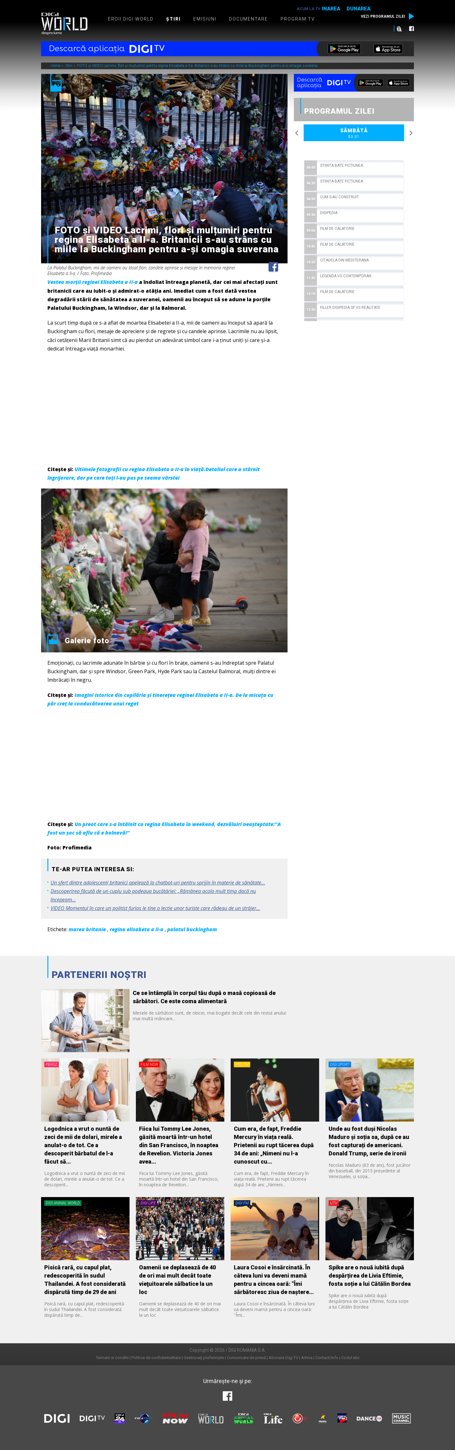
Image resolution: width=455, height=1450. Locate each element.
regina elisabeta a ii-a (136, 929)
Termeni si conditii (112, 1357)
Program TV (298, 18)
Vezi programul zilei (383, 16)
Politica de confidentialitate (156, 1357)
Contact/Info (326, 1357)
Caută (399, 28)
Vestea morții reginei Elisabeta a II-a (92, 282)
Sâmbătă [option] (354, 134)
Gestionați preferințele (204, 1357)
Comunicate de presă (246, 1357)
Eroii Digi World (131, 18)
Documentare (248, 18)
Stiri (69, 66)
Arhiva (306, 1357)
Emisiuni (204, 18)
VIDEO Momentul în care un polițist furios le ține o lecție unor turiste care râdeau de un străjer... (155, 908)
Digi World (64, 24)
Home (56, 66)
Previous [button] (297, 133)
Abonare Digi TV (283, 1357)
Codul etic (350, 1357)
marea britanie (87, 929)
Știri (173, 18)
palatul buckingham (192, 929)
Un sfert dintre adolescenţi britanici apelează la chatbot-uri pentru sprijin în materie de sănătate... (158, 882)
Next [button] (411, 133)
